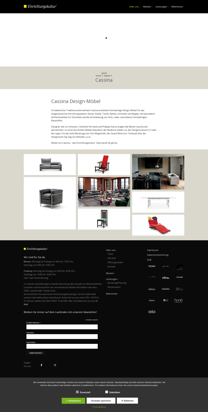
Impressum (152, 250)
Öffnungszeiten (115, 262)
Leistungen (162, 6)
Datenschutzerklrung (157, 254)
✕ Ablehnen (127, 401)
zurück (104, 73)
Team (110, 253)
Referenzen (177, 6)
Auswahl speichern (101, 401)
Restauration (114, 287)
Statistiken (113, 392)
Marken (148, 6)
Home (98, 75)
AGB (149, 259)
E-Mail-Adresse (33, 322)
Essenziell (84, 392)
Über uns (134, 6)
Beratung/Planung (117, 282)
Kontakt (111, 266)
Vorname (30, 333)
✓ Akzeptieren (73, 401)
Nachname (30, 342)
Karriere (112, 258)
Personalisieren (99, 407)
